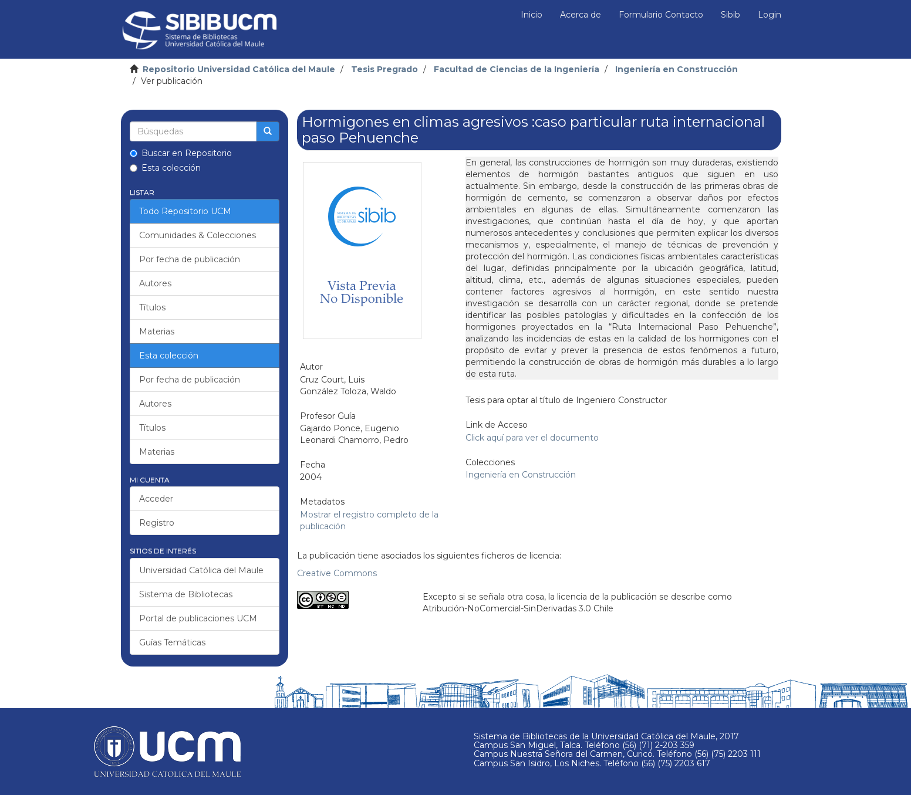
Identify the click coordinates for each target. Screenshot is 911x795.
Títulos (152, 307)
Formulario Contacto (661, 14)
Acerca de (580, 14)
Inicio (531, 14)
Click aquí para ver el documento (532, 437)
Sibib (730, 14)
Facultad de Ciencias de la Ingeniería (516, 69)
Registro (156, 522)
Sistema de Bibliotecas (185, 594)
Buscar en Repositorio (181, 153)
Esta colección (165, 168)
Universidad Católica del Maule (201, 570)
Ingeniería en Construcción (676, 69)
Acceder (156, 498)
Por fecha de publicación (189, 259)
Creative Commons (337, 573)
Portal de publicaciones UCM (198, 618)
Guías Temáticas (172, 642)
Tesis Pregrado (384, 69)
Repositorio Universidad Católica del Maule (239, 69)
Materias (156, 331)
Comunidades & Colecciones (197, 235)
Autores (155, 283)
